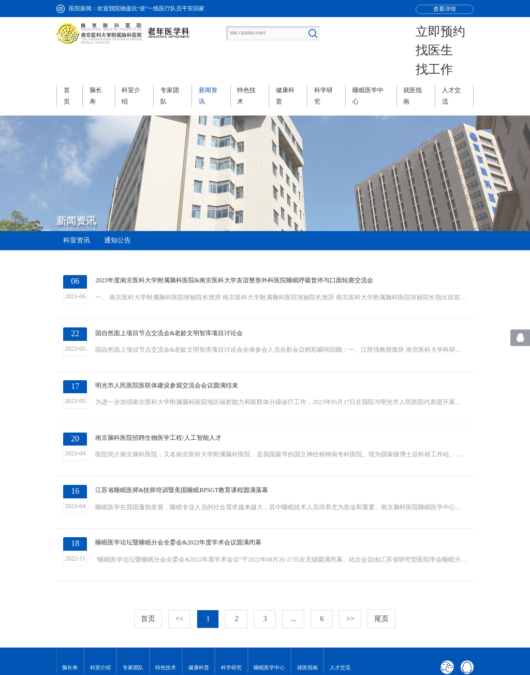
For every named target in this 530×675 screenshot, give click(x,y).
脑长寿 (70, 596)
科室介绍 (100, 596)
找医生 (452, 34)
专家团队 (133, 596)
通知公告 (117, 208)
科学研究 (231, 596)
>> (350, 547)
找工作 (452, 43)
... (294, 547)
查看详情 (444, 9)
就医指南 (307, 596)
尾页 (381, 547)
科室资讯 (76, 208)
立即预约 (455, 26)
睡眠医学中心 (269, 596)
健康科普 (198, 596)
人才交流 (340, 596)
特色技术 (165, 596)
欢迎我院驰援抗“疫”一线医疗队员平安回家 (150, 8)
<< (179, 547)
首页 (148, 547)
